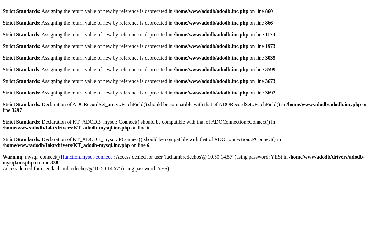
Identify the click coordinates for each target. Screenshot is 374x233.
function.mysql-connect (87, 157)
